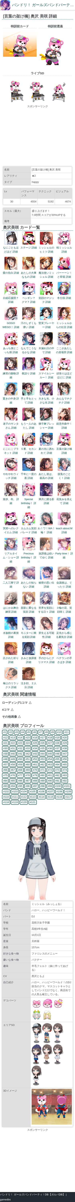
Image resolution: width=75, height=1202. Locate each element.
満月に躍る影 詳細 (46, 499)
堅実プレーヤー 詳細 (46, 323)
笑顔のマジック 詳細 (46, 297)
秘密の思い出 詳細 (46, 582)
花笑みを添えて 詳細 (64, 499)
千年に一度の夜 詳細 (28, 474)
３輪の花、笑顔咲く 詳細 (64, 607)
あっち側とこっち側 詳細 (11, 348)
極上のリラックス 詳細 (11, 683)
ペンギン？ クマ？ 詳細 (30, 297)
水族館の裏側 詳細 (11, 632)
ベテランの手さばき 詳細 (64, 658)
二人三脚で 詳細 (11, 582)
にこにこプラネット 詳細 (11, 448)
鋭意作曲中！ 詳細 (64, 423)
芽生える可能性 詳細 (46, 632)
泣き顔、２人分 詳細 (28, 683)
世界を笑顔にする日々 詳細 (46, 607)
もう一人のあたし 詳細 (28, 423)
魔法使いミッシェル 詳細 (46, 272)
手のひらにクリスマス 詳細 (46, 658)
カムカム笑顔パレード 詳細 (28, 528)
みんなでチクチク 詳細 (64, 398)
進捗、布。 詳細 (11, 499)
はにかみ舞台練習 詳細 (11, 607)
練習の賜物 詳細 (11, 373)
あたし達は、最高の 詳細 (46, 474)
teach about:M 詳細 (64, 528)
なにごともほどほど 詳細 (11, 247)
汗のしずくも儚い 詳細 (28, 323)
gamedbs (5, 1199)
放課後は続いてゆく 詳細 (46, 553)
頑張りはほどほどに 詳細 (64, 373)
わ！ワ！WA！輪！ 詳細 (46, 528)
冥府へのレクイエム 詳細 (11, 528)
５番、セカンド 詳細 (28, 448)
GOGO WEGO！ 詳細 (10, 323)
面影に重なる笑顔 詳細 (28, 607)
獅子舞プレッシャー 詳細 (46, 423)
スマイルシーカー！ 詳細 (46, 373)
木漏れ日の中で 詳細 (46, 348)
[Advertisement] (37, 136)
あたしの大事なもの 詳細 (28, 272)
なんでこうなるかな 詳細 (28, 348)
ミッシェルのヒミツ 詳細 (46, 247)
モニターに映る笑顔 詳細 (28, 632)
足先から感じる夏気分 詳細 (64, 632)
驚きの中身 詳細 (11, 398)
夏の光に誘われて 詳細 (46, 448)
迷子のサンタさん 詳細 (11, 423)
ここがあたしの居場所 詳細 (64, 348)
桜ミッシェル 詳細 (64, 247)
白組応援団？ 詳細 (11, 297)
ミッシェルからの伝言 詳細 (64, 323)
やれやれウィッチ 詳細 (11, 474)
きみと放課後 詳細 (28, 658)
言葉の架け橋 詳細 (64, 448)
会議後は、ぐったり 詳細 (64, 582)
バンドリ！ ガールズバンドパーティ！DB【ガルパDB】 (32, 1194)
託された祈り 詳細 (11, 658)
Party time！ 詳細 (64, 553)
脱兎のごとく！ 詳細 (64, 474)
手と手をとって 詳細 (28, 398)
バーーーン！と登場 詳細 (64, 272)
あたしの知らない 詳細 (28, 582)
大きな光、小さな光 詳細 (46, 398)
